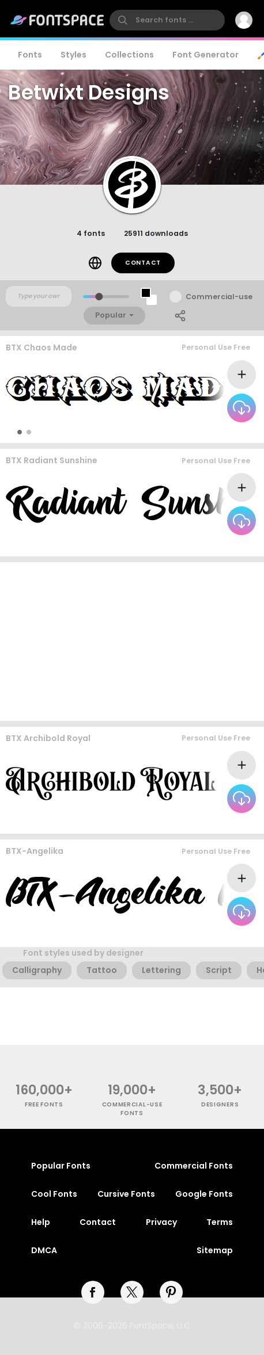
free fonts (44, 1104)
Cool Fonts (54, 1194)
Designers (220, 1104)
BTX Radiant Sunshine (51, 460)
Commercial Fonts (193, 1165)
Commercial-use (219, 296)
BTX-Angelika (34, 851)
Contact (143, 262)
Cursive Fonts (126, 1194)
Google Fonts (204, 1194)
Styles (73, 54)
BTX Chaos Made (41, 347)
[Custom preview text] (38, 296)
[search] (167, 20)
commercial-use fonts (132, 1108)
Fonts (30, 54)
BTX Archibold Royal (48, 738)
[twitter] (132, 1292)
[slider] (99, 296)
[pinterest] (171, 1292)
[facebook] (92, 1292)
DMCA (44, 1250)
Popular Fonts (60, 1165)
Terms (219, 1222)
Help (40, 1222)
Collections (129, 54)
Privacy (161, 1222)
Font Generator (205, 54)
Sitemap (215, 1250)
